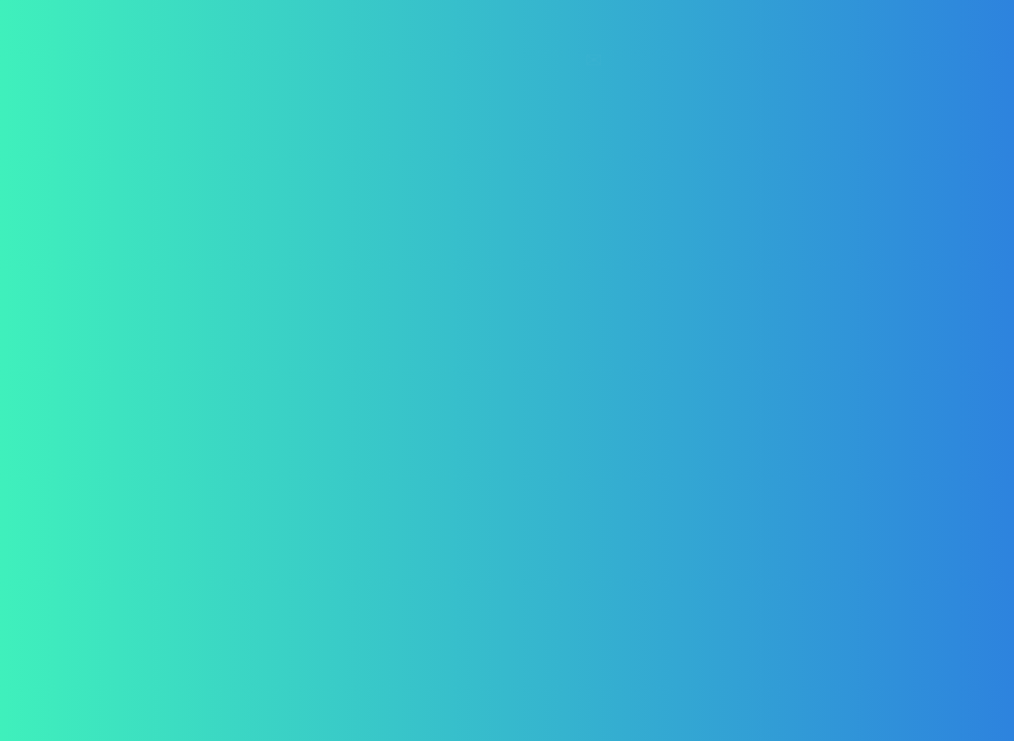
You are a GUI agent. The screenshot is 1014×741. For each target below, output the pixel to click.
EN (638, 81)
